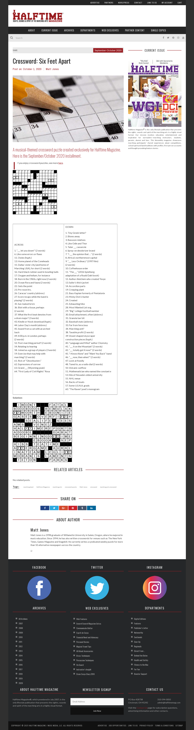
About (31, 30)
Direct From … (139, 650)
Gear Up (137, 641)
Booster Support (140, 673)
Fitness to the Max (141, 664)
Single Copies (158, 30)
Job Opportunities (117, 725)
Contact (138, 2)
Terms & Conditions (164, 725)
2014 (20, 655)
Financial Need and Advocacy (87, 637)
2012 (20, 646)
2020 (21, 683)
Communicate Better (84, 628)
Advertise (95, 2)
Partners (108, 2)
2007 (21, 623)
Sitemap (179, 725)
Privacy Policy (146, 725)
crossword (93, 487)
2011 (20, 641)
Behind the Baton (140, 655)
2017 (20, 669)
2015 (20, 660)
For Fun (137, 669)
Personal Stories (82, 641)
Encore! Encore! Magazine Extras (88, 623)
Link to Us (152, 2)
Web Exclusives (110, 30)
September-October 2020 (108, 50)
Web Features (81, 618)
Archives (69, 30)
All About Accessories (84, 651)
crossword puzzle (71, 487)
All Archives (23, 618)
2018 (20, 673)
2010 (20, 637)
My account (167, 2)
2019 (20, 678)
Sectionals (138, 637)
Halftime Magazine (43, 487)
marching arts (57, 487)
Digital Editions (140, 618)
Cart (180, 2)
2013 (20, 650)
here (60, 162)
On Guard (80, 664)
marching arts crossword (108, 487)
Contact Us (142, 707)
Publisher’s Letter (141, 627)
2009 (21, 632)
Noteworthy (138, 632)
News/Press (123, 2)
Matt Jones (52, 69)
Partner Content (135, 30)
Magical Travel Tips (83, 646)
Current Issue (49, 30)
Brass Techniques (83, 655)
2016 (20, 664)
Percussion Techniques (85, 660)
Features (137, 623)
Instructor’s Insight (83, 669)
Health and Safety (141, 660)
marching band (28, 487)
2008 (21, 627)
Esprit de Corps (82, 632)
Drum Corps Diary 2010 (85, 674)
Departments (88, 30)
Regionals (137, 646)
